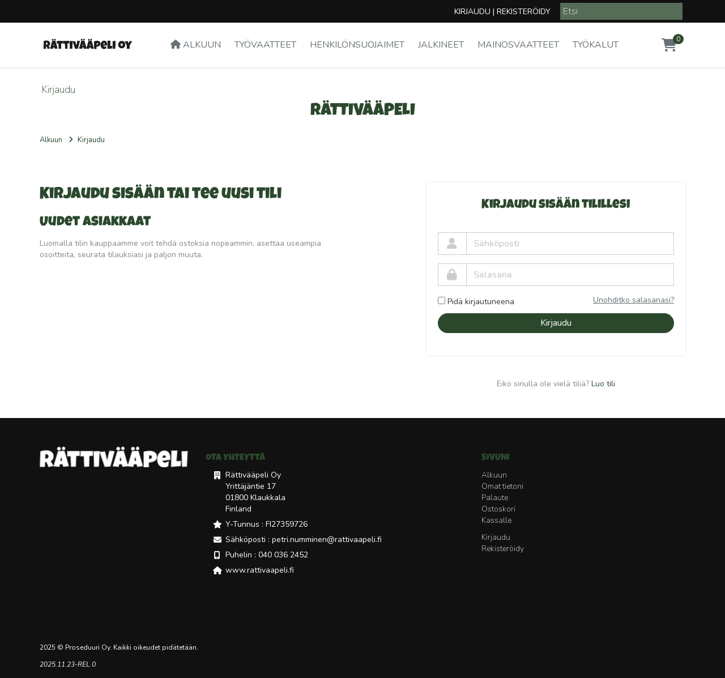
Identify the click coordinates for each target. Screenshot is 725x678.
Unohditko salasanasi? (633, 300)
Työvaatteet (265, 45)
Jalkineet (441, 45)
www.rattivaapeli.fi (259, 570)
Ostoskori (498, 509)
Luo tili (603, 383)
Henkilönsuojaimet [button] (357, 45)
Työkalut (596, 45)
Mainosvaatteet (518, 45)
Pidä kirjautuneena (476, 301)
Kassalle (496, 520)
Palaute (494, 497)
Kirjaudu (472, 11)
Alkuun (195, 45)
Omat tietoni (502, 486)
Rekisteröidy (524, 11)
